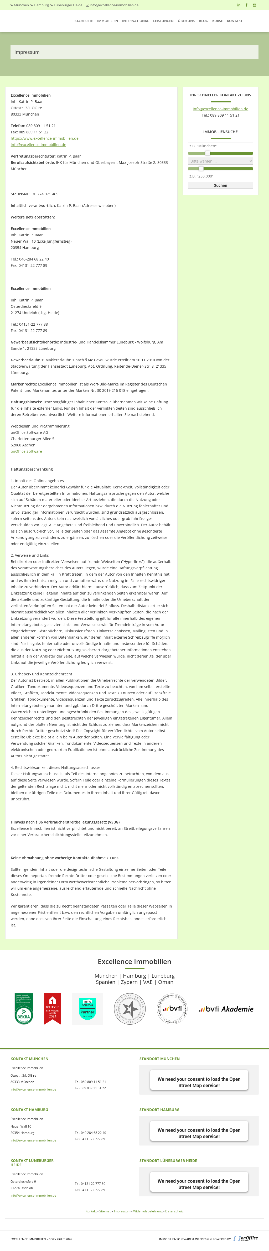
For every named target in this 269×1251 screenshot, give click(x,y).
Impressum (122, 1211)
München (21, 5)
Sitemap (105, 1211)
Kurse (217, 20)
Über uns (186, 20)
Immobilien (107, 20)
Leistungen (163, 20)
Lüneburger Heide (68, 5)
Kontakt (234, 20)
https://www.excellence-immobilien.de (45, 138)
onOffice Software (26, 451)
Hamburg (41, 5)
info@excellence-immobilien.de (114, 5)
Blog (203, 20)
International (135, 20)
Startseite (84, 20)
